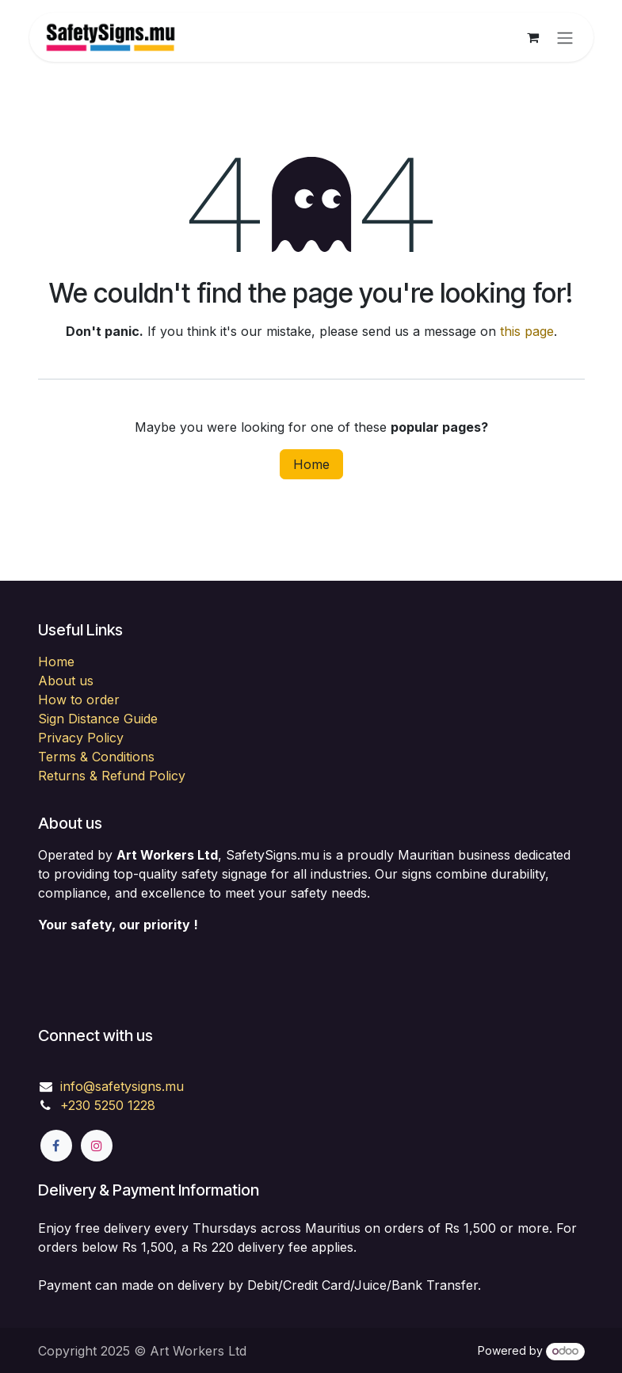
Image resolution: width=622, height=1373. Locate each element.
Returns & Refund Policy (111, 776)
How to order (79, 699)
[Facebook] (56, 1145)
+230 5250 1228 (107, 1105)
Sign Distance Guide (98, 719)
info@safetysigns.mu (122, 1086)
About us (65, 680)
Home (311, 464)
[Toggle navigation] (565, 37)
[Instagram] (97, 1145)
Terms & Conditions (96, 757)
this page (527, 331)
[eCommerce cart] (533, 37)
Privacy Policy (81, 738)
